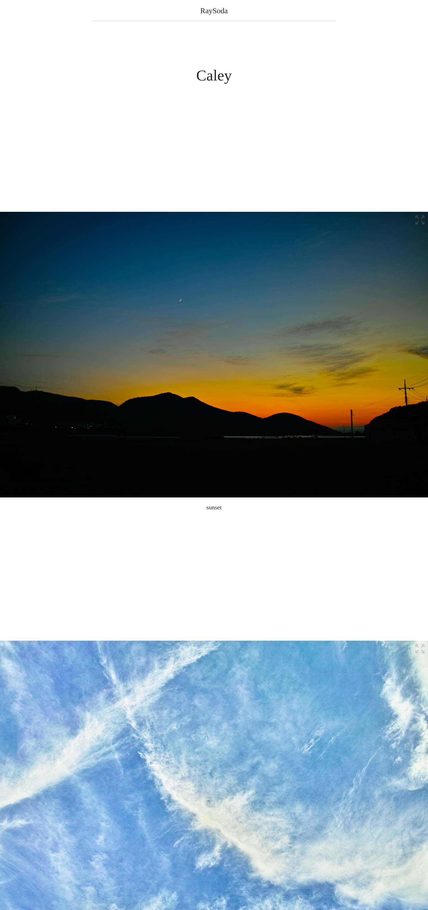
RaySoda (214, 10)
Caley (214, 75)
